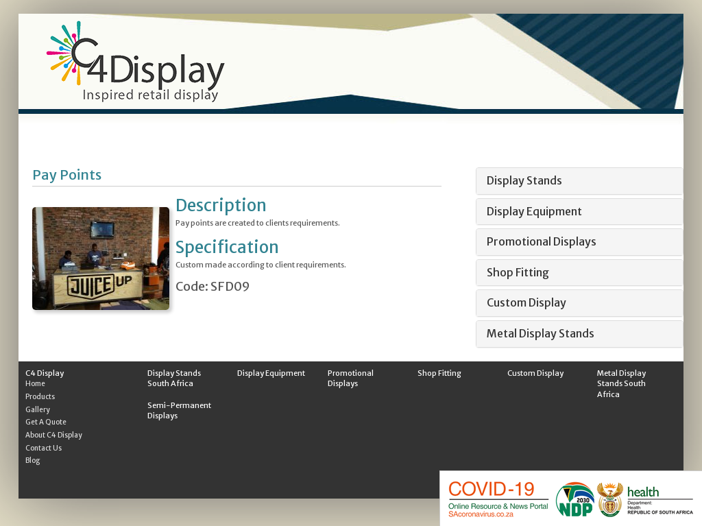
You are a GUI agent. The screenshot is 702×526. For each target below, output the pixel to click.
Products (40, 396)
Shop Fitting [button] (518, 272)
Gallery (37, 409)
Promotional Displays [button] (541, 241)
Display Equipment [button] (534, 211)
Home (35, 383)
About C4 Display (53, 435)
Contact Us (43, 448)
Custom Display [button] (526, 302)
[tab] (579, 181)
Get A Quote (45, 422)
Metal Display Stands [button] (540, 333)
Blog (32, 460)
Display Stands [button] (524, 180)
